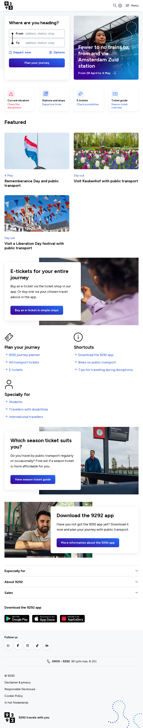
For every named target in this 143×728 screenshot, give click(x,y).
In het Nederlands (16, 702)
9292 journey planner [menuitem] (24, 355)
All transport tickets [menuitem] (24, 362)
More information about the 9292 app (88, 542)
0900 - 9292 (61, 661)
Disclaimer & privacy (17, 682)
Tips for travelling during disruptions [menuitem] (105, 370)
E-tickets (82, 100)
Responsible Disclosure (19, 689)
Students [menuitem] (15, 402)
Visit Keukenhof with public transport (106, 181)
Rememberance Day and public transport (31, 183)
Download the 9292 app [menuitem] (95, 355)
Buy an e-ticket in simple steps (37, 310)
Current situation (18, 100)
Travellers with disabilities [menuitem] (28, 409)
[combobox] (44, 33)
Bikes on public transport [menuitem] (97, 362)
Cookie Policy (13, 696)
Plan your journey (37, 63)
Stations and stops (53, 100)
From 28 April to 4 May (97, 73)
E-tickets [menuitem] (16, 370)
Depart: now (20, 52)
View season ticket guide (33, 479)
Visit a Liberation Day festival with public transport (34, 245)
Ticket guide (119, 100)
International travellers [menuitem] (26, 417)
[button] (132, 5)
